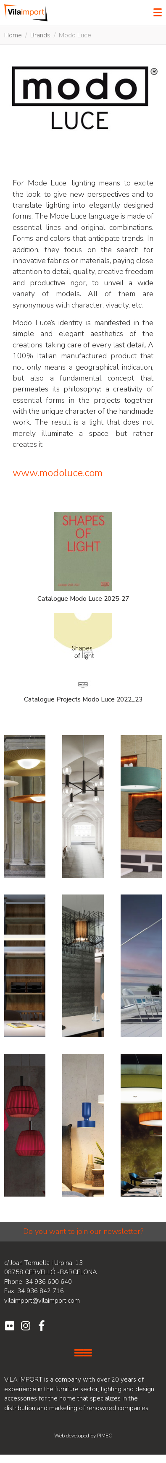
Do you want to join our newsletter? (83, 1231)
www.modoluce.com (58, 473)
